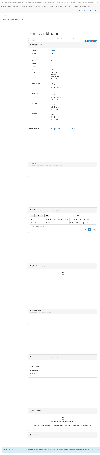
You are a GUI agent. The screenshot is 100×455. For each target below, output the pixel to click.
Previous (84, 229)
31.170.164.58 (34, 222)
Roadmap (68, 6)
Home (3, 6)
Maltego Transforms (41, 6)
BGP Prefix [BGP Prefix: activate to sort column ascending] (48, 219)
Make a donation (85, 6)
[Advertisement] (13, 35)
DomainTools (58, 128)
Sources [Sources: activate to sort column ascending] (86, 219)
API (51, 6)
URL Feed (59, 6)
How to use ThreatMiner (27, 6)
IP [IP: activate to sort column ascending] (32, 219)
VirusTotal (51, 128)
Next (93, 229)
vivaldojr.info (54, 50)
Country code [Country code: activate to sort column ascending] (62, 219)
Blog (76, 6)
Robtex (74, 128)
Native (91, 222)
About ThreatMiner (13, 6)
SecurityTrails (67, 128)
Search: (86, 215)
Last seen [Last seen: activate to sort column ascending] (74, 219)
